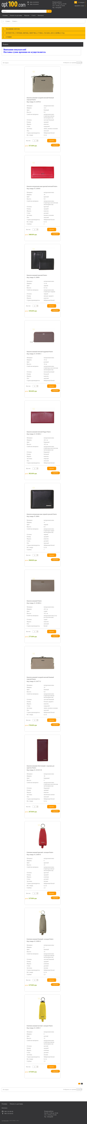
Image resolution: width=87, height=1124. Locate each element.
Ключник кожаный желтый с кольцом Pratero (40, 1026)
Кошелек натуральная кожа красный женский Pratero (42, 186)
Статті (33, 15)
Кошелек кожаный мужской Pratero (37, 275)
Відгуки (26, 15)
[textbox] (35, 141)
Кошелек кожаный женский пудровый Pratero (40, 351)
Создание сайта (5, 1120)
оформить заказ (79, 5)
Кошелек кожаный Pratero (34, 601)
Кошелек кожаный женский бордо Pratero (39, 432)
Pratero (14, 21)
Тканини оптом (13, 29)
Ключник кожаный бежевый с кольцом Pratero (40, 939)
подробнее (55, 145)
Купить (51, 140)
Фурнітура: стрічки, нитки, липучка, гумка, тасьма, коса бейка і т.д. (35, 33)
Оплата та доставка (16, 15)
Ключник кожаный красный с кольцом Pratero (40, 852)
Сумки (8, 21)
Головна (5, 15)
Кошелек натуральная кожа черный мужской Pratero (42, 514)
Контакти (41, 15)
